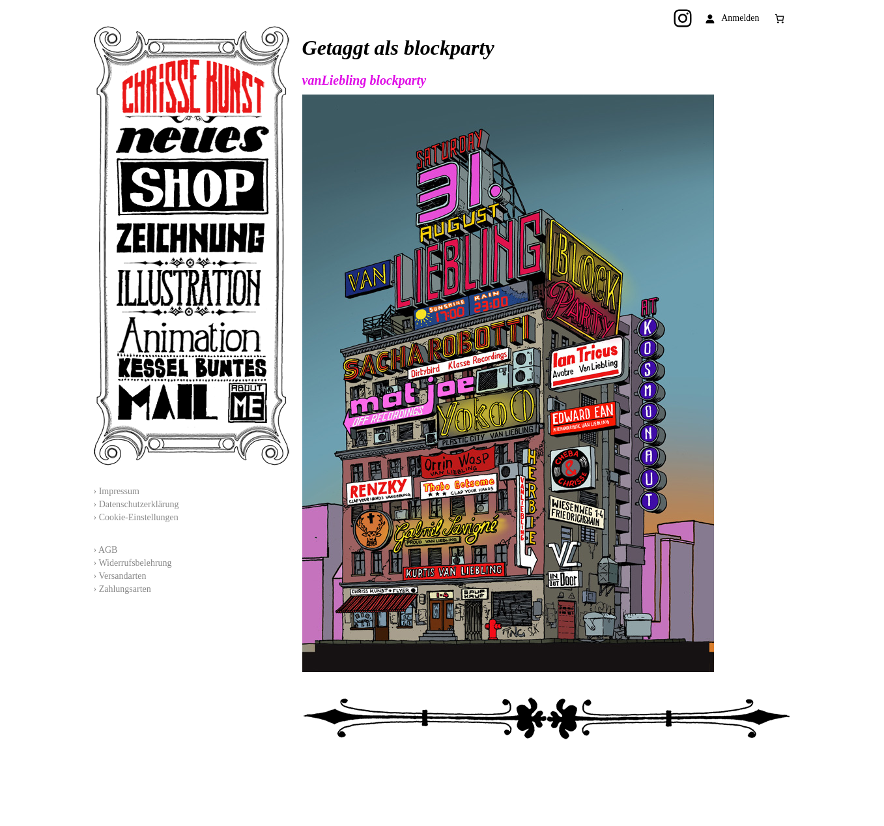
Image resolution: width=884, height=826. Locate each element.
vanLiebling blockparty (364, 80)
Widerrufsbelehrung (134, 563)
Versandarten (122, 576)
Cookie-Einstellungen (138, 517)
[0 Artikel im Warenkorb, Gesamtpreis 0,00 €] (779, 18)
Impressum (119, 491)
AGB (108, 550)
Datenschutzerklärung (139, 504)
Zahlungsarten (125, 589)
